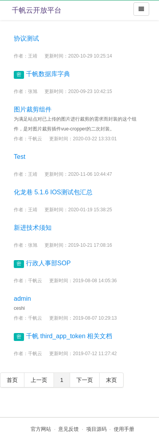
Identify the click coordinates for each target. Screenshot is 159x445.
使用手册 (124, 429)
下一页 (84, 380)
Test (19, 156)
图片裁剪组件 (33, 109)
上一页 (39, 380)
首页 (12, 380)
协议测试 (26, 38)
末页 (111, 380)
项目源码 (96, 429)
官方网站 (41, 429)
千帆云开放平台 (36, 10)
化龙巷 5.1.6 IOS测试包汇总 (53, 192)
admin (22, 298)
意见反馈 (68, 429)
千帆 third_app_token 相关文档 (69, 336)
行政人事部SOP (48, 263)
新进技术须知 (33, 227)
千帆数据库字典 (48, 74)
